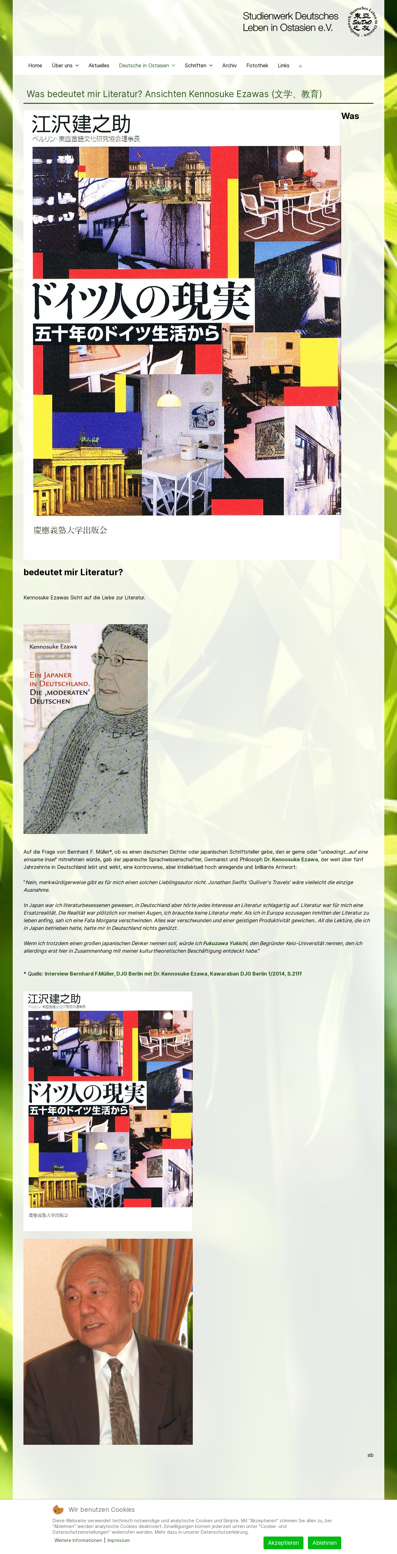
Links (284, 65)
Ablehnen (324, 1542)
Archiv (229, 65)
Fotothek (257, 65)
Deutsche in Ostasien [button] (147, 65)
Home (35, 65)
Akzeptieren (283, 1542)
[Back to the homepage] (309, 21)
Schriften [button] (199, 65)
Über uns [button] (65, 65)
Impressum (118, 1540)
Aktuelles (98, 65)
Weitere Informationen (78, 1540)
